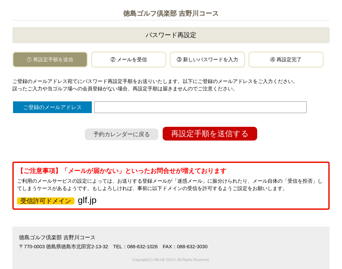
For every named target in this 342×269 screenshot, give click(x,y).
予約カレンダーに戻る (121, 134)
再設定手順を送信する (210, 133)
